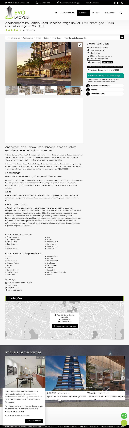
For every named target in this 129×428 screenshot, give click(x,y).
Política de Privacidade (90, 426)
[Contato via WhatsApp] (124, 416)
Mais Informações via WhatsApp (104, 75)
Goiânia (91, 44)
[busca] (121, 13)
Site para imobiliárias (108, 426)
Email (90, 133)
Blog (95, 13)
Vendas (83, 13)
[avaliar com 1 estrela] (6, 30)
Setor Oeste (102, 44)
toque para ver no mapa (65, 326)
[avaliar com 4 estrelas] (14, 30)
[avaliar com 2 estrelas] (9, 30)
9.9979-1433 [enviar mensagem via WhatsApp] (45, 3)
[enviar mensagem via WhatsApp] (114, 3)
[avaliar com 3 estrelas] (12, 30)
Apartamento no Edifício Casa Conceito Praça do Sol (43, 23)
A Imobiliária (67, 13)
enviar (117, 151)
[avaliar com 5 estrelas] (17, 30)
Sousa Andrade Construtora (34, 150)
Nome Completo (95, 124)
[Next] (123, 378)
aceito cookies (34, 421)
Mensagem (93, 110)
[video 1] (44, 120)
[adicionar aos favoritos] (81, 396)
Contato (109, 13)
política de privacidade (96, 155)
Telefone (91, 142)
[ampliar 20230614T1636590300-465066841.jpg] (38, 64)
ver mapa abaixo (15, 290)
